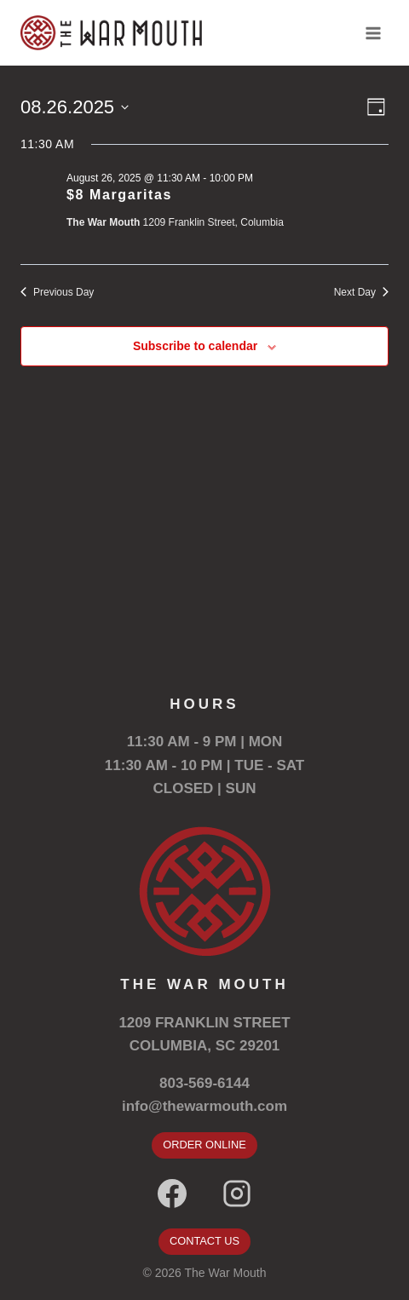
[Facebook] (172, 1193)
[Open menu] (373, 33)
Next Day (361, 292)
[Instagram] (237, 1193)
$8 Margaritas (119, 194)
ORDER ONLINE (204, 1144)
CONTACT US (204, 1240)
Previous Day (57, 292)
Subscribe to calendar (195, 346)
